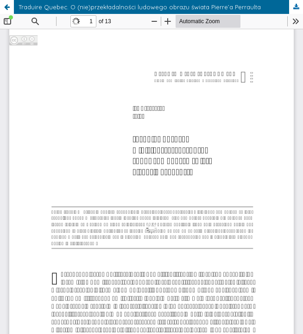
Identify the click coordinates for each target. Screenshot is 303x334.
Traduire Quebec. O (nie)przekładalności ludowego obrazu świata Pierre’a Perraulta (140, 7)
